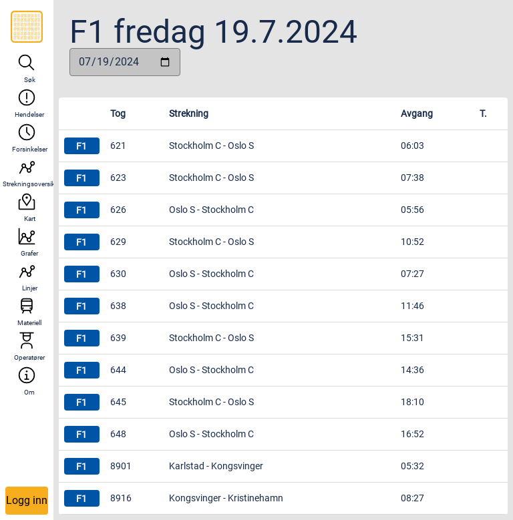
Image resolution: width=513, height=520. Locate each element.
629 (118, 241)
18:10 (412, 402)
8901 (121, 466)
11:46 (412, 305)
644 (118, 369)
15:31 (412, 337)
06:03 (412, 145)
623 (118, 177)
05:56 (412, 209)
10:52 (412, 241)
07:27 (412, 273)
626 (118, 209)
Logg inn (26, 500)
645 (118, 402)
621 (118, 145)
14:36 (412, 369)
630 (118, 273)
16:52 (412, 434)
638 (118, 305)
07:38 (412, 177)
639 (118, 337)
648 (118, 434)
